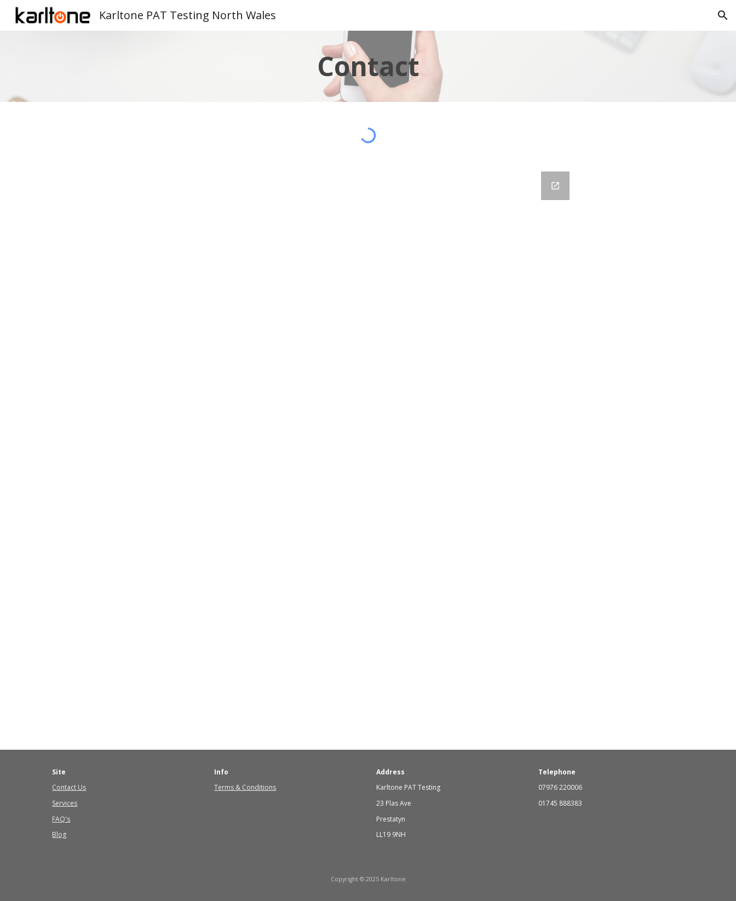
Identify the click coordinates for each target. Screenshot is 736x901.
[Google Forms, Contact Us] (368, 454)
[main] (368, 66)
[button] (723, 15)
